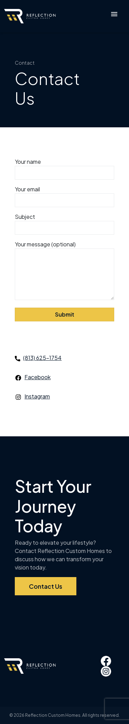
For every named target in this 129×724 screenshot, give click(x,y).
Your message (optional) (64, 271)
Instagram (37, 396)
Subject (64, 222)
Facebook (37, 377)
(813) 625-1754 (42, 357)
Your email (64, 194)
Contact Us (45, 586)
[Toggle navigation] (114, 16)
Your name (64, 167)
